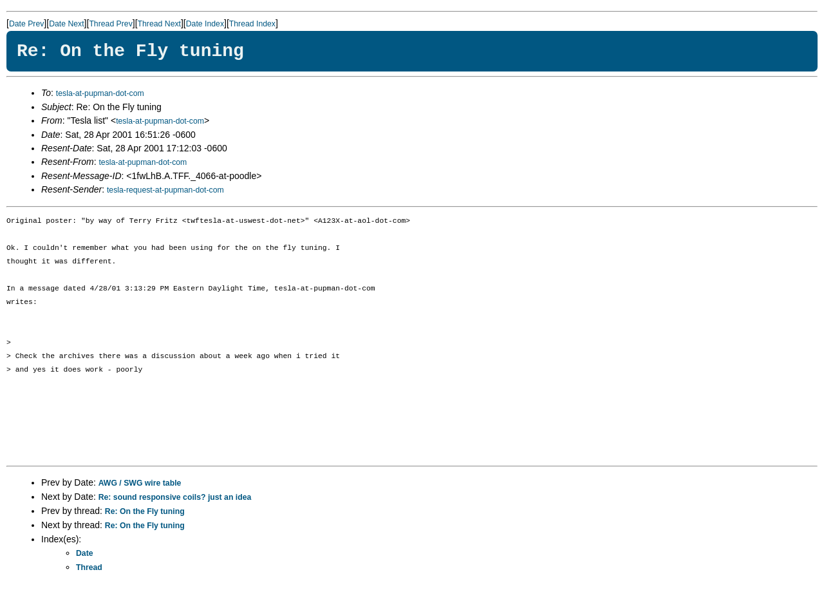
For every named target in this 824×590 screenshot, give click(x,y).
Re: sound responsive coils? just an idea (175, 497)
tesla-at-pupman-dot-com (100, 93)
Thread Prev (110, 23)
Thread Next (159, 23)
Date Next (66, 23)
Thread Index (252, 23)
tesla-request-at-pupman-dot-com (165, 190)
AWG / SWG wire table (140, 483)
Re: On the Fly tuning (145, 511)
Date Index (205, 23)
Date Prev (26, 23)
